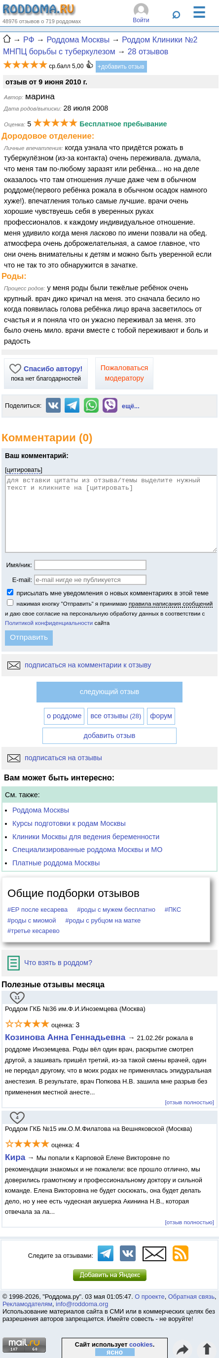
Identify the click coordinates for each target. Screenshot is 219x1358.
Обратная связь (191, 1296)
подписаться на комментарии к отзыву (79, 665)
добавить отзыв (110, 735)
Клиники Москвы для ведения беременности (85, 837)
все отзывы (115, 716)
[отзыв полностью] (189, 1102)
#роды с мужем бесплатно (116, 909)
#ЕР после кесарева (37, 909)
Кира (15, 1157)
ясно (115, 1352)
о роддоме (64, 716)
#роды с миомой (31, 920)
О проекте (149, 1296)
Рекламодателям (27, 1304)
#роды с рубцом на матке (103, 920)
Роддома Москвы (40, 810)
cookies (141, 1344)
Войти (141, 20)
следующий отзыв (109, 692)
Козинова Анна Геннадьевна (66, 1037)
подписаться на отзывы (54, 758)
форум (161, 716)
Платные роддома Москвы (56, 863)
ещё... (131, 406)
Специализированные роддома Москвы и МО (87, 850)
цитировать (24, 469)
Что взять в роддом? (49, 963)
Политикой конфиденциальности (49, 623)
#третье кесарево (33, 930)
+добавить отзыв (121, 66)
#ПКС (173, 909)
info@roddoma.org (82, 1304)
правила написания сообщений (171, 603)
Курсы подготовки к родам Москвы (69, 823)
